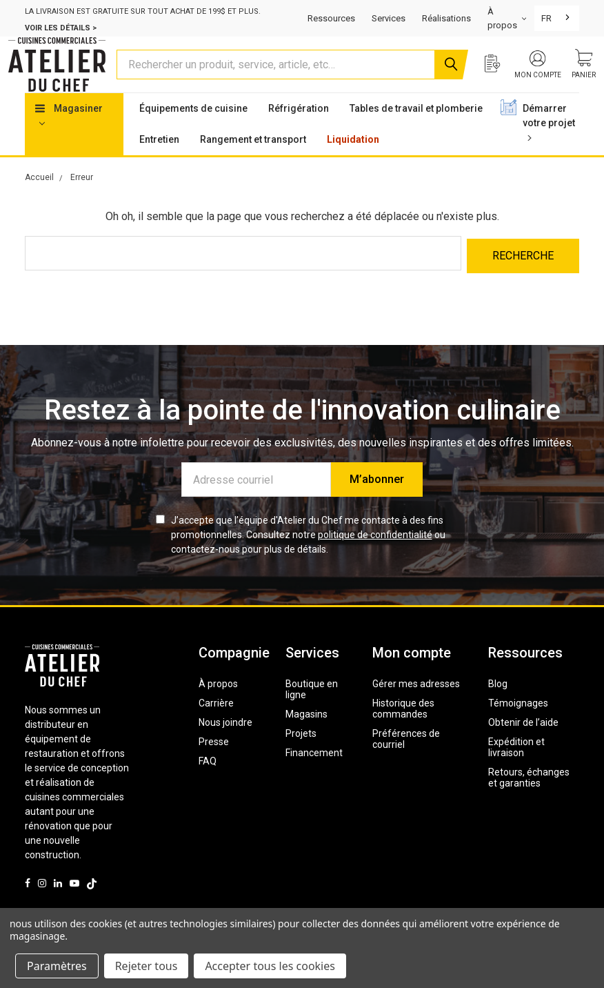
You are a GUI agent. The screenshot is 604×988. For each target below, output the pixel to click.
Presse (214, 765)
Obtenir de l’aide (523, 745)
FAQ (208, 784)
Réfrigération (298, 134)
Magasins (306, 737)
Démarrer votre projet (549, 148)
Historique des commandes (403, 732)
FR (546, 18)
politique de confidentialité (375, 558)
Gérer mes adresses (416, 707)
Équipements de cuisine (193, 134)
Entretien (159, 165)
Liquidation (353, 165)
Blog (497, 707)
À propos (218, 707)
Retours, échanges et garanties (529, 801)
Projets (300, 756)
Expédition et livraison (516, 771)
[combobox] (556, 18)
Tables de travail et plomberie (416, 134)
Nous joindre (225, 745)
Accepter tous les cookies (270, 966)
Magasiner (69, 140)
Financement (314, 776)
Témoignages (518, 726)
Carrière (216, 726)
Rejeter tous (146, 966)
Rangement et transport (253, 165)
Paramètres (57, 966)
